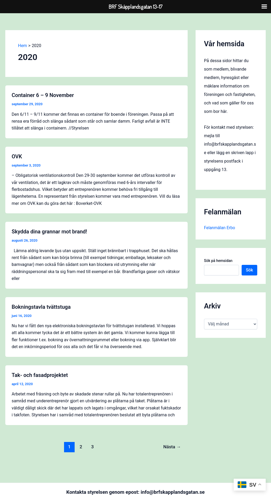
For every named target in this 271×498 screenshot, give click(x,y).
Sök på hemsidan (218, 261)
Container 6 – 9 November (43, 95)
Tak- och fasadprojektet (40, 375)
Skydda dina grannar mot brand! (49, 231)
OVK (17, 156)
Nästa (172, 446)
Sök (249, 270)
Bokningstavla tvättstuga (41, 307)
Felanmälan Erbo (220, 227)
